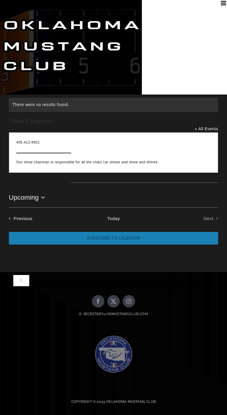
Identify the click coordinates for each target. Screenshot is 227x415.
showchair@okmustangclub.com (43, 151)
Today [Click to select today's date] (113, 218)
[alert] (113, 105)
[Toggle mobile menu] (224, 3)
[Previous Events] (19, 218)
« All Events (206, 128)
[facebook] (98, 301)
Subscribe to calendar (113, 238)
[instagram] (129, 301)
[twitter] (113, 301)
